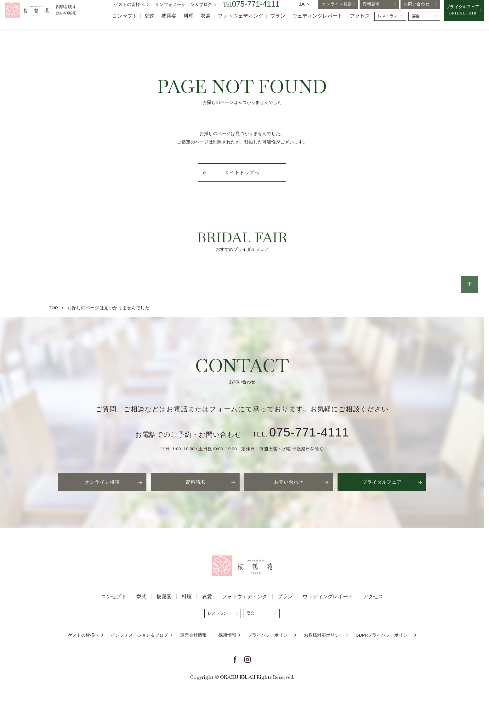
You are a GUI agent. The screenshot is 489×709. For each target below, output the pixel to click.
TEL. (301, 434)
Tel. (251, 9)
